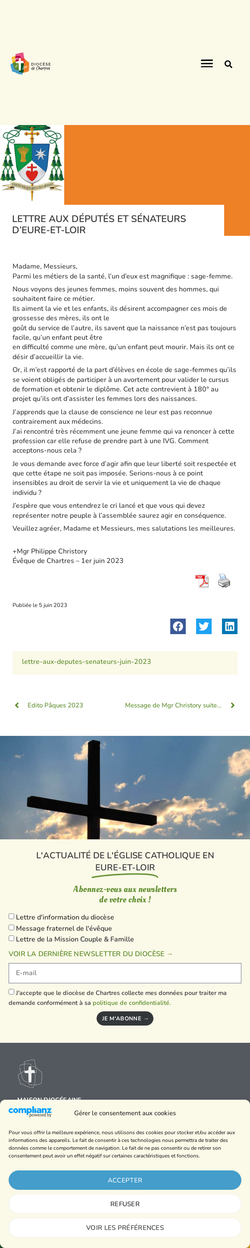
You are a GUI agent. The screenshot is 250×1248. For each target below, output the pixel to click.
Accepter (125, 1180)
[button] (228, 64)
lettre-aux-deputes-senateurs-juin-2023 (86, 661)
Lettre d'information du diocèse (65, 917)
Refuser (125, 1204)
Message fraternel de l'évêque (64, 928)
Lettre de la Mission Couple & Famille (75, 939)
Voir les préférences (125, 1227)
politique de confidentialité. (132, 1002)
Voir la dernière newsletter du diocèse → (91, 954)
